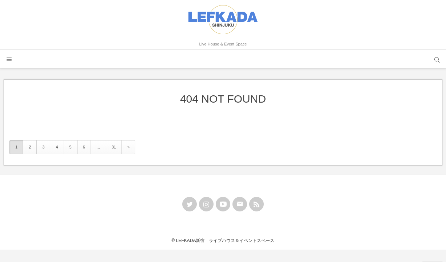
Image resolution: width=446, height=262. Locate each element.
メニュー (9, 59)
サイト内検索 (437, 59)
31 (114, 147)
